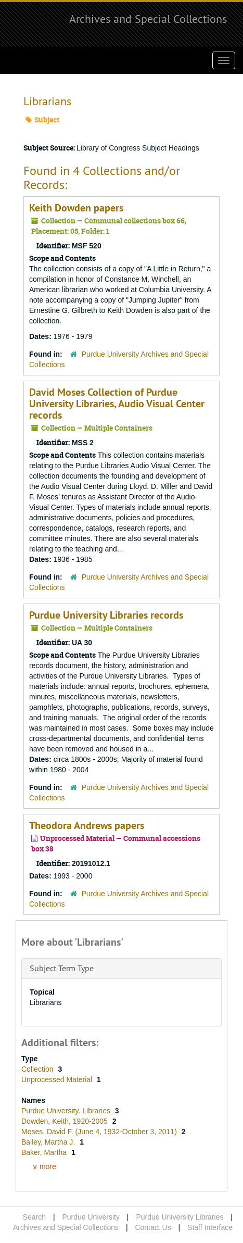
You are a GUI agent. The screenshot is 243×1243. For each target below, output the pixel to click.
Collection (38, 1069)
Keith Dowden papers (76, 208)
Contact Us (153, 1227)
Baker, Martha (45, 1152)
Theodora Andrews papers (86, 825)
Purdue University (91, 1217)
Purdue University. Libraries (66, 1111)
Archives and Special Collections (148, 18)
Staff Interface (210, 1227)
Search (34, 1217)
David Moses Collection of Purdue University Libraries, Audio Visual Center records (116, 403)
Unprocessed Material (57, 1079)
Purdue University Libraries (179, 1217)
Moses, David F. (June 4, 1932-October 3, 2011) (100, 1131)
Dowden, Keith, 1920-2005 (65, 1121)
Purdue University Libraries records (106, 615)
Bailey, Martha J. (49, 1142)
